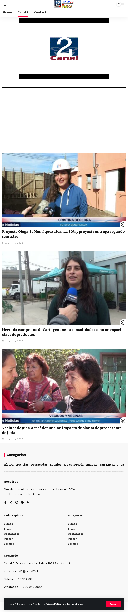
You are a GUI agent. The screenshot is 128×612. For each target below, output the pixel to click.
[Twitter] (11, 503)
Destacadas (39, 464)
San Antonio (108, 464)
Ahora (9, 464)
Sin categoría (73, 464)
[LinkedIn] (28, 503)
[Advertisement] (64, 121)
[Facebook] (5, 503)
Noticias (22, 464)
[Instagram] (16, 503)
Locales (55, 464)
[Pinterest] (22, 503)
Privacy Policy (53, 604)
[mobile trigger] (7, 4)
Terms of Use (74, 604)
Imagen (91, 464)
